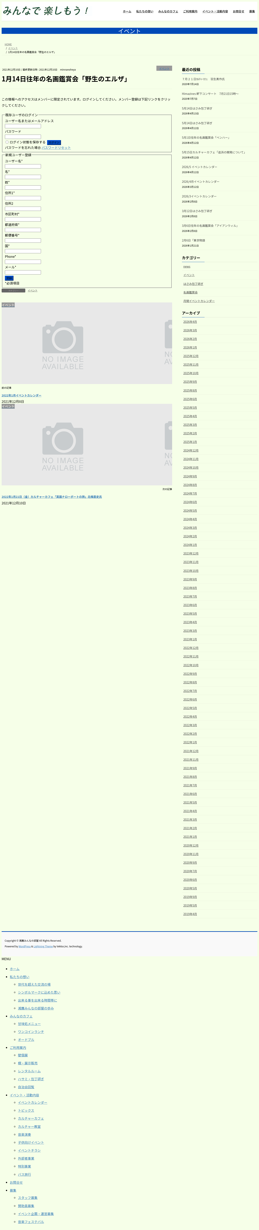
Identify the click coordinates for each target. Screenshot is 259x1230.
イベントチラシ (29, 1150)
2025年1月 (190, 442)
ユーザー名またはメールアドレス (29, 120)
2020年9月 (190, 862)
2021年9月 (190, 768)
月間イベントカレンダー (199, 301)
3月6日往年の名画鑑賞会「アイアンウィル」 (210, 226)
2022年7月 (190, 691)
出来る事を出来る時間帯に (37, 1000)
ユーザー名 (14, 160)
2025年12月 (191, 356)
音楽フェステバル (31, 1221)
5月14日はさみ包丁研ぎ (197, 108)
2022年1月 (190, 742)
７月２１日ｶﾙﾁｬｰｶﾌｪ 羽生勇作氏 (203, 79)
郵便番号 (12, 235)
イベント (164, 68)
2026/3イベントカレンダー (199, 196)
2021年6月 (190, 794)
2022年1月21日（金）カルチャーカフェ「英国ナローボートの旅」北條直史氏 (52, 497)
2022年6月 (190, 699)
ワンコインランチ (31, 1031)
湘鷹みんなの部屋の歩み (36, 1008)
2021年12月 (191, 751)
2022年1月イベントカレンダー (21, 395)
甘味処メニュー (29, 1023)
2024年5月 (190, 510)
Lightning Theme (43, 946)
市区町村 (12, 213)
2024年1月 (190, 545)
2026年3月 (190, 330)
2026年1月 (190, 347)
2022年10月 (191, 665)
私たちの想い (19, 976)
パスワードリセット (56, 147)
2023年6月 (190, 605)
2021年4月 (190, 811)
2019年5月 (190, 905)
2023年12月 (191, 553)
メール (10, 267)
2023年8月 (190, 588)
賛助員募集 (26, 1205)
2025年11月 (191, 364)
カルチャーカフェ (31, 1118)
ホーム (15, 968)
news (186, 266)
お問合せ (16, 1182)
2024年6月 (190, 502)
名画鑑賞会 (190, 292)
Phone (10, 256)
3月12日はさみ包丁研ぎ (197, 211)
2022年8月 (190, 682)
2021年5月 (190, 802)
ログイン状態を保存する (28, 141)
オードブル (26, 1039)
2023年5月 (190, 613)
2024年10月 (191, 467)
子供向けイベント (31, 1142)
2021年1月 (190, 837)
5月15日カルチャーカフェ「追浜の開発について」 (214, 152)
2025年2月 (190, 433)
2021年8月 (190, 777)
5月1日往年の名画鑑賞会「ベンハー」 (206, 137)
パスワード (13, 131)
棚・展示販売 (28, 1063)
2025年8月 (190, 390)
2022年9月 (190, 674)
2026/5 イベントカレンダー (199, 167)
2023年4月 (190, 622)
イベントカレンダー (32, 1102)
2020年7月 (190, 871)
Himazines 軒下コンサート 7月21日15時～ (210, 94)
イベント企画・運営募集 (36, 1213)
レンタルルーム (29, 1070)
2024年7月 (190, 493)
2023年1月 (190, 639)
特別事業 (24, 1166)
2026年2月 (190, 339)
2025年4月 (190, 416)
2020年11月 (191, 854)
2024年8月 (190, 485)
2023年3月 (190, 631)
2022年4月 (190, 716)
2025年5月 (190, 407)
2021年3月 (190, 819)
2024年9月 (190, 476)
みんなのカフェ (21, 1016)
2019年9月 (190, 897)
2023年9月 (190, 579)
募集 (13, 1190)
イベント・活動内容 (24, 1095)
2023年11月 (191, 562)
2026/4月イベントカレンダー (200, 181)
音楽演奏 (24, 1134)
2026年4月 (190, 322)
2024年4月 (190, 519)
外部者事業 (26, 1158)
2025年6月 (190, 399)
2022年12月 (191, 648)
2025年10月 (191, 373)
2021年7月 (190, 785)
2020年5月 (190, 888)
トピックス (26, 1110)
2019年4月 (190, 914)
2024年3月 (190, 528)
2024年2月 (190, 536)
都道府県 (12, 224)
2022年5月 (190, 708)
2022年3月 (190, 725)
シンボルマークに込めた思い (39, 992)
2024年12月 (191, 450)
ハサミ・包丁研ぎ (31, 1078)
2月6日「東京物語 (193, 240)
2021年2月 (190, 828)
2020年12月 (191, 845)
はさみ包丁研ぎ (193, 284)
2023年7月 (190, 596)
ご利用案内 (18, 1047)
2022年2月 (190, 734)
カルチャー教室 (29, 1126)
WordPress (25, 946)
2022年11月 (191, 656)
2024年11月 (191, 459)
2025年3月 (190, 425)
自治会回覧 (26, 1086)
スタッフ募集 (28, 1197)
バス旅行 (24, 1174)
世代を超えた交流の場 (34, 984)
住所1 (10, 192)
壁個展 (23, 1055)
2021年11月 (191, 759)
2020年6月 (190, 880)
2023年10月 (191, 571)
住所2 (9, 203)
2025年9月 (190, 382)
